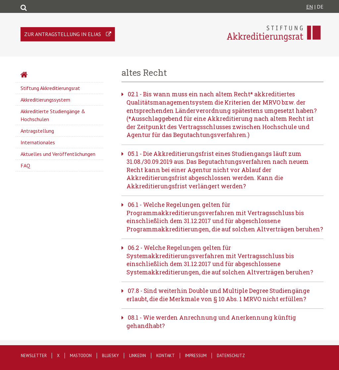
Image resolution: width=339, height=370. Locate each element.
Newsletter (34, 355)
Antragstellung (37, 130)
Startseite (41, 75)
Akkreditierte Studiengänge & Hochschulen (53, 115)
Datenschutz (231, 355)
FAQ (25, 165)
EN (309, 6)
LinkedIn (137, 355)
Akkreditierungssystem (45, 99)
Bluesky (110, 355)
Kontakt (165, 355)
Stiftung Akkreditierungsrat (50, 88)
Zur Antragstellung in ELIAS (62, 34)
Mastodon (81, 355)
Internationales (38, 142)
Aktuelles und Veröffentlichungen (58, 154)
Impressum (196, 355)
